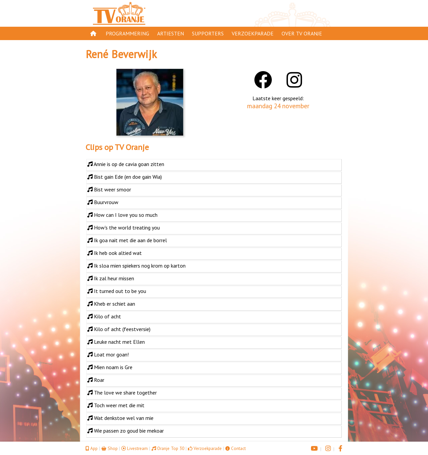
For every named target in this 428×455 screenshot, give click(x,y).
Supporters (208, 33)
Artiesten (170, 33)
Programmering (127, 33)
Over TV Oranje (302, 33)
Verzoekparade (253, 33)
